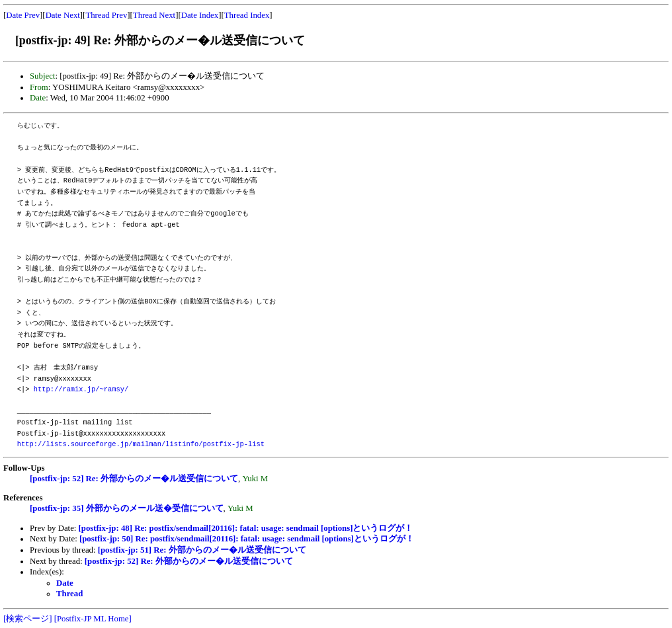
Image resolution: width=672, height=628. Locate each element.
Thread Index (247, 15)
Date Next (63, 15)
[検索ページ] (27, 618)
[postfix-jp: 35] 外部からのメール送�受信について (127, 508)
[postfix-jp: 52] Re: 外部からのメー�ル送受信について (134, 478)
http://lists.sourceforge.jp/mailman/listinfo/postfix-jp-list (141, 444)
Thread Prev (106, 15)
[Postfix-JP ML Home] (93, 618)
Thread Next (154, 15)
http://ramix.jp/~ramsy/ (81, 389)
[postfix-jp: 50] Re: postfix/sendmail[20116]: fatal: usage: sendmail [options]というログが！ (246, 538)
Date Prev (23, 15)
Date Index (200, 15)
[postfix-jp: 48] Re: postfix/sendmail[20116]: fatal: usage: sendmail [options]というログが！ (246, 528)
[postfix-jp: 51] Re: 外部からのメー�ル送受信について (202, 550)
